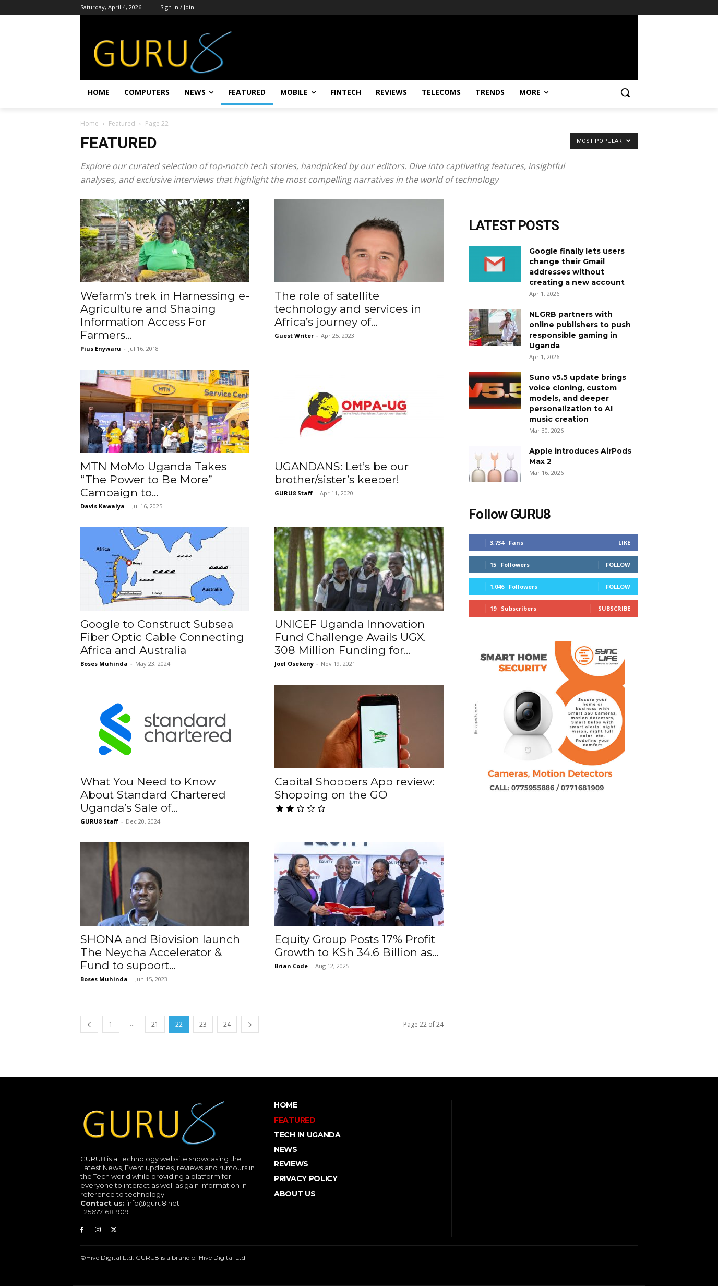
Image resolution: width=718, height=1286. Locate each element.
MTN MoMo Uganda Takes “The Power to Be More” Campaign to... (153, 479)
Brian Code (291, 966)
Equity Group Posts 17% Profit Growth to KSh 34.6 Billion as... (356, 946)
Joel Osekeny (294, 664)
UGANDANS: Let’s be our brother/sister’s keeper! (341, 473)
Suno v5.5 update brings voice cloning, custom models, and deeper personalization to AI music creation (577, 398)
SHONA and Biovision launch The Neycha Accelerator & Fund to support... (160, 952)
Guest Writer (294, 335)
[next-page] (250, 1024)
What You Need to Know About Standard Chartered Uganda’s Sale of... (153, 794)
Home (89, 123)
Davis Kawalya (102, 506)
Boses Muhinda (104, 664)
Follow (618, 564)
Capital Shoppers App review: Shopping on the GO (354, 788)
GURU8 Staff (293, 493)
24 (227, 1024)
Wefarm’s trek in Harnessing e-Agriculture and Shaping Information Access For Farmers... (164, 315)
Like (624, 542)
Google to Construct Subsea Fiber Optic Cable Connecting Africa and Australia (162, 637)
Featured (122, 123)
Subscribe (614, 608)
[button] (625, 92)
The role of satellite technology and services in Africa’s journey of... (347, 308)
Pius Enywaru (100, 348)
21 (155, 1024)
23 (203, 1024)
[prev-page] (89, 1024)
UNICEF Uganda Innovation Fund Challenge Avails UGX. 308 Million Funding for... (350, 637)
